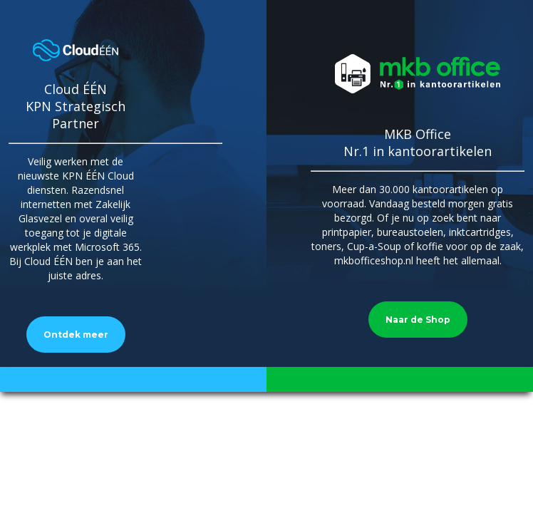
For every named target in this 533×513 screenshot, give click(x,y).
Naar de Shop (417, 319)
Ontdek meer (75, 334)
